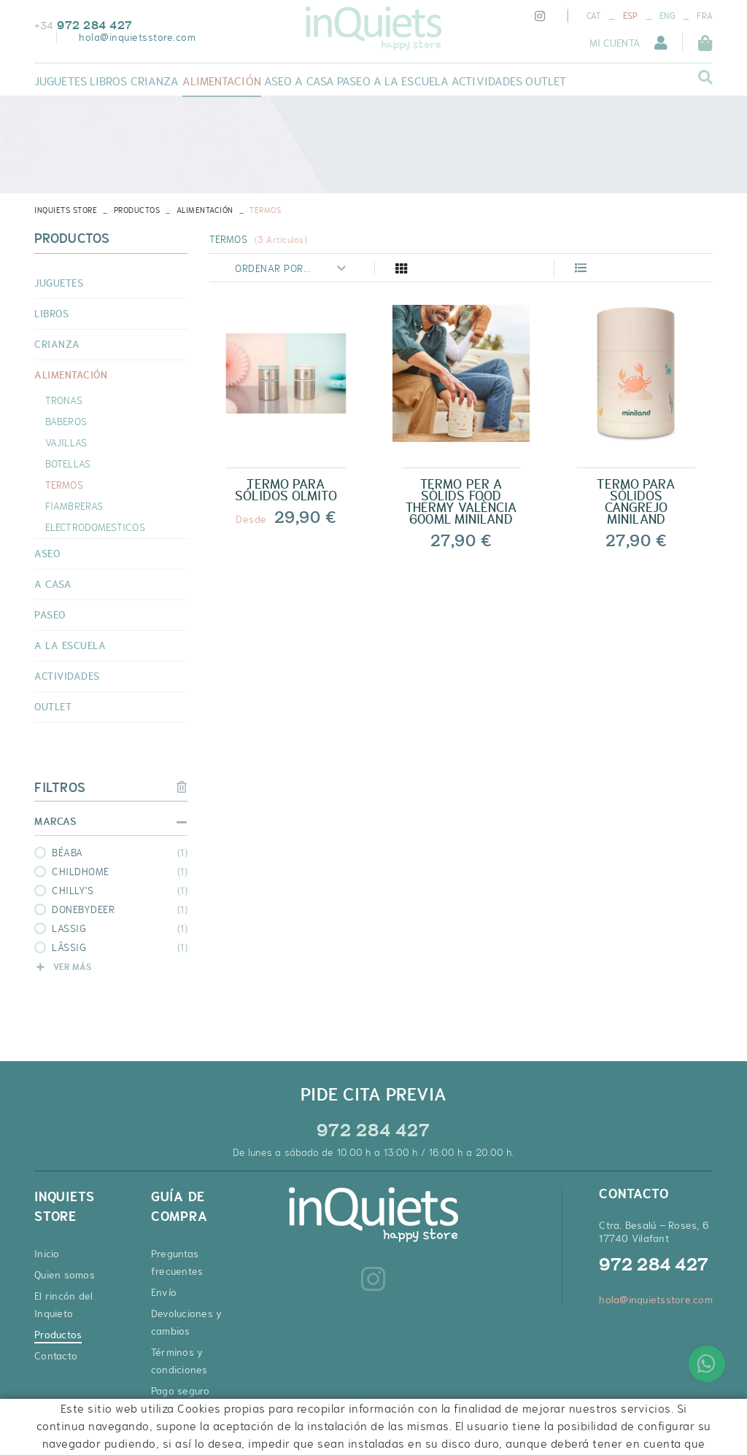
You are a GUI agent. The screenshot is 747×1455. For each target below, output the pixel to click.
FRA (705, 16)
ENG (667, 16)
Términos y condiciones (179, 1360)
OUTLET (52, 706)
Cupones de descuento (179, 1420)
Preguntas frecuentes (177, 1262)
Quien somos (64, 1275)
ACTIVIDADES (67, 676)
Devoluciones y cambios (186, 1322)
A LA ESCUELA (70, 645)
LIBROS (51, 313)
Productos (137, 210)
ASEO (47, 553)
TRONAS (63, 400)
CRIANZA (57, 344)
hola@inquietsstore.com (137, 37)
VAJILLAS (66, 442)
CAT (594, 16)
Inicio (47, 1253)
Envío (164, 1292)
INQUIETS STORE (65, 210)
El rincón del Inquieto (63, 1304)
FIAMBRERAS (74, 506)
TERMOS (64, 485)
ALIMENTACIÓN (205, 210)
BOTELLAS (67, 464)
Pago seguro (180, 1391)
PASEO (50, 615)
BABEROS (66, 421)
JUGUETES (58, 283)
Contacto (55, 1356)
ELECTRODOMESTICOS (95, 527)
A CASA (52, 584)
